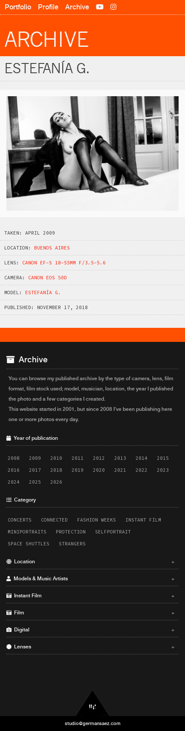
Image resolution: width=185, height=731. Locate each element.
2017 (35, 470)
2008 (14, 458)
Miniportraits (27, 532)
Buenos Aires (52, 248)
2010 (56, 458)
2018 (56, 470)
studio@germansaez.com (93, 723)
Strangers (72, 544)
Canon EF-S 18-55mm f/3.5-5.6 (64, 263)
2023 (163, 470)
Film (90, 613)
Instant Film (143, 520)
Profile (48, 7)
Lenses (90, 647)
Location (90, 562)
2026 (56, 482)
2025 (35, 482)
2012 (99, 458)
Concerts (20, 520)
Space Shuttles (28, 544)
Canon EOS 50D (47, 278)
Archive (77, 7)
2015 (163, 458)
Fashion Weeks (96, 520)
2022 (141, 470)
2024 (14, 482)
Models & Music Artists (90, 579)
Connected (54, 520)
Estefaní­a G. (43, 292)
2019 (78, 470)
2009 (35, 458)
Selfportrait (113, 532)
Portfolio (18, 7)
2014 (141, 458)
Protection (71, 532)
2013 (120, 458)
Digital (90, 630)
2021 (120, 470)
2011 (78, 458)
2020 (99, 470)
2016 (14, 470)
